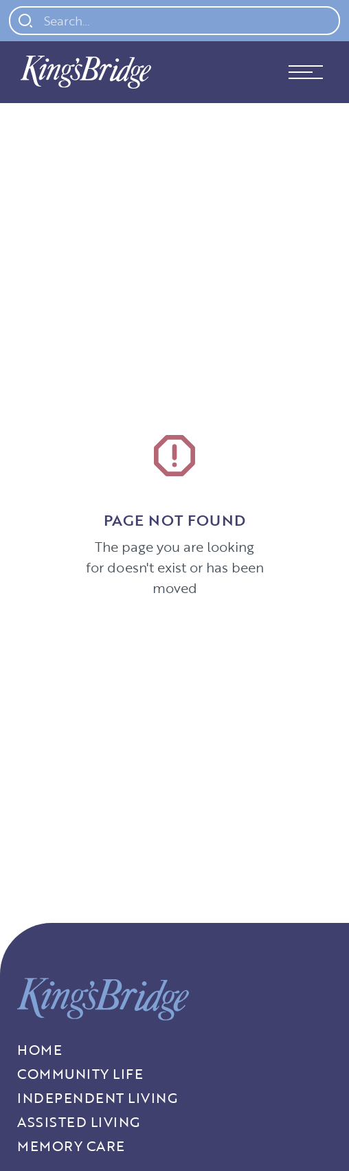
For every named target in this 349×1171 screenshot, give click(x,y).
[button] (305, 72)
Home (39, 1049)
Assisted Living (78, 1121)
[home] (82, 72)
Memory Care (71, 1146)
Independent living (97, 1097)
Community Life (80, 1073)
